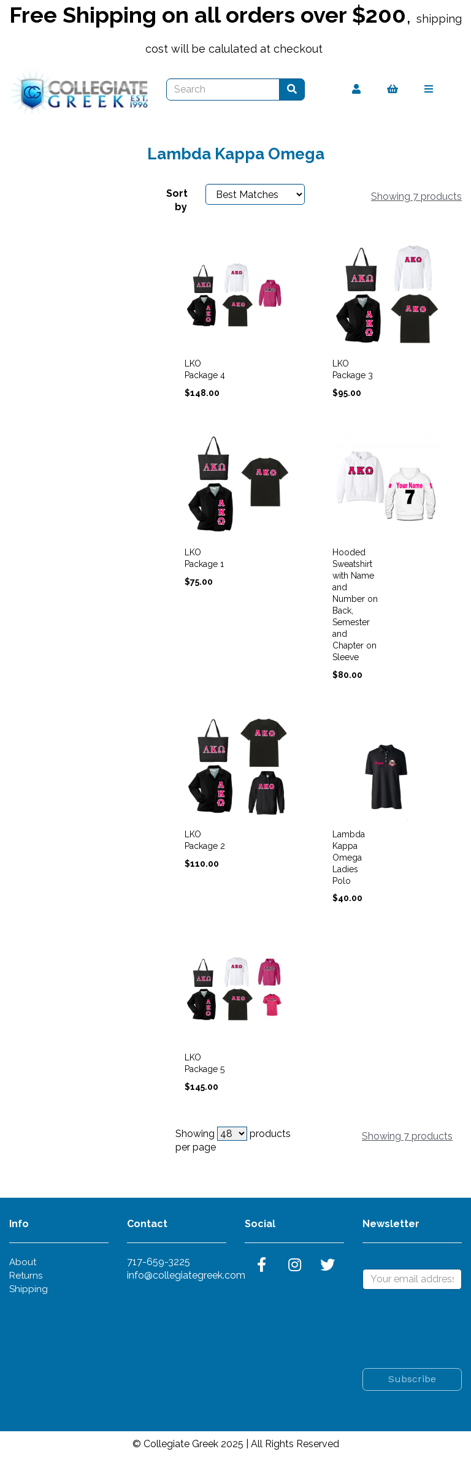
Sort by (176, 200)
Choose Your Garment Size (76, 203)
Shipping (28, 1289)
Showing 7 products (416, 196)
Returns (25, 1275)
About (22, 1262)
